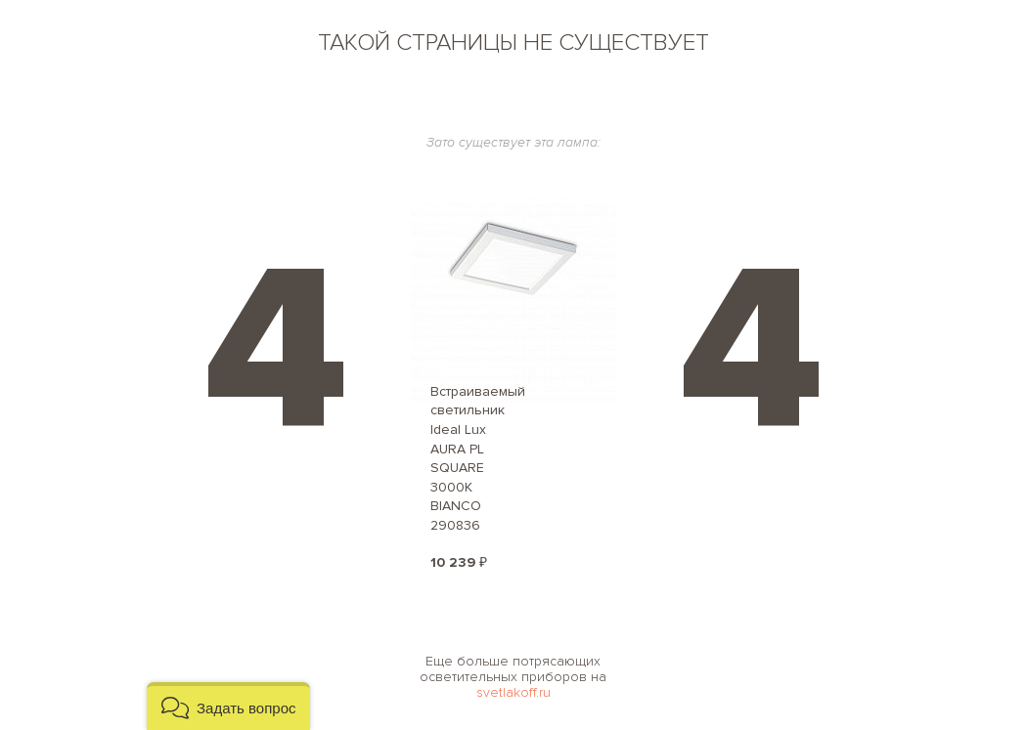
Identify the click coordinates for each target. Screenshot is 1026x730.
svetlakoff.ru (513, 692)
